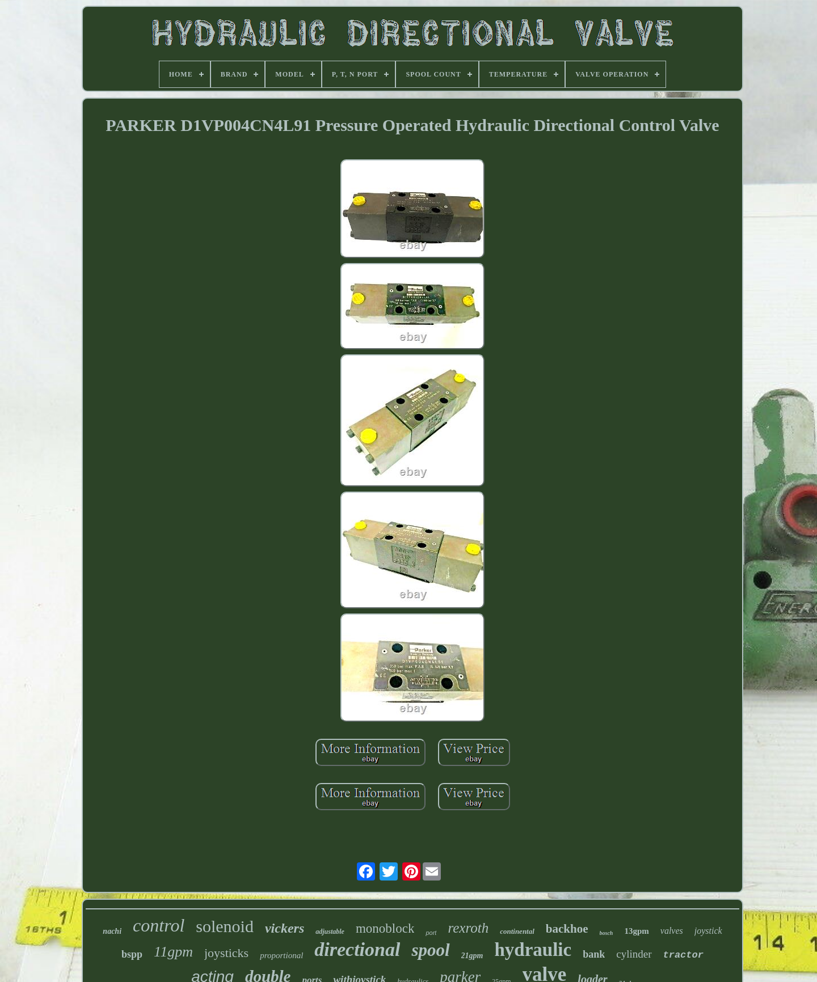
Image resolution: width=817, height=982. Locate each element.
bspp (131, 954)
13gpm (636, 931)
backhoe (567, 929)
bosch (606, 933)
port (431, 932)
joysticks (226, 953)
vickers (284, 928)
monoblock (385, 928)
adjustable (329, 932)
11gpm (173, 951)
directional (357, 949)
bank (594, 954)
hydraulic (533, 949)
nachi (112, 931)
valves (671, 931)
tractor (683, 955)
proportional (281, 955)
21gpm (472, 955)
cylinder (633, 954)
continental (517, 931)
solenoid (225, 926)
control (158, 925)
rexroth (468, 928)
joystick (708, 931)
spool (430, 950)
